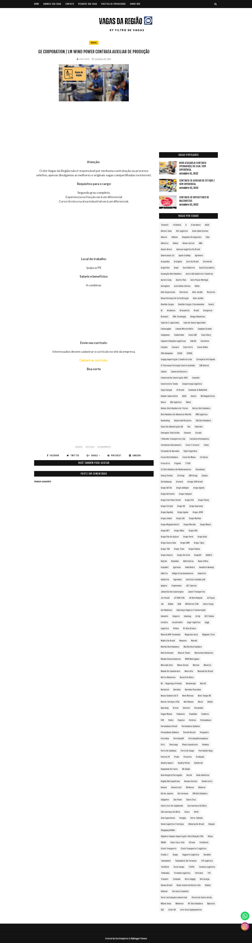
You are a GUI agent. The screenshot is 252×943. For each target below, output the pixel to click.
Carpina (164, 347)
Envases (187, 432)
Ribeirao (201, 787)
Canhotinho (179, 335)
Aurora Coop (166, 280)
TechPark (165, 867)
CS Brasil (180, 390)
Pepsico (181, 720)
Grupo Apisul (198, 488)
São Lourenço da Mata (170, 812)
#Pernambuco (104, 447)
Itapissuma (176, 585)
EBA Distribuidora (203, 420)
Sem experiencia (168, 818)
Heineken (175, 561)
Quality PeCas (184, 763)
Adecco (164, 237)
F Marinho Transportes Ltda (173, 439)
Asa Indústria (189, 267)
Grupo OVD (193, 530)
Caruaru (175, 347)
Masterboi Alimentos (204, 653)
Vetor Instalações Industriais (174, 897)
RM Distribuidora (200, 793)
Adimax (175, 237)
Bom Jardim (198, 298)
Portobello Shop (206, 750)
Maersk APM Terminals (170, 634)
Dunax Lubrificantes (182, 420)
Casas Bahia (202, 347)
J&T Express (191, 585)
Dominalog (165, 420)
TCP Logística (207, 860)
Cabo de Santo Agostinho (195, 322)
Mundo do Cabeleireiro (170, 671)
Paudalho (193, 714)
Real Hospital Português (171, 775)
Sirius (210, 836)
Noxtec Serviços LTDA (170, 702)
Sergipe (182, 818)
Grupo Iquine (182, 512)
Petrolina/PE (178, 738)
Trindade (176, 879)
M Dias (176, 628)
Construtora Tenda (169, 384)
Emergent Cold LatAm (170, 432)
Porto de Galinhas (168, 750)
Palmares (181, 714)
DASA (184, 396)
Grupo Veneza (167, 555)
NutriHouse (189, 702)
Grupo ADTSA (166, 488)
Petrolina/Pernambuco (198, 738)
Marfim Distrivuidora (193, 646)
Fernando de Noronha (170, 451)
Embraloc (199, 426)
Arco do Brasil (192, 261)
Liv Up (197, 616)
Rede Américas (202, 775)
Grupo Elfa (189, 500)
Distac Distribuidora (201, 408)
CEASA (179, 353)
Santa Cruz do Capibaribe (172, 805)
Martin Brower (167, 653)
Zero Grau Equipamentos (191, 909)
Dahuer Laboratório (169, 396)
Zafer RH (172, 909)
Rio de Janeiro (167, 793)
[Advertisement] (94, 135)
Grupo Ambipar (182, 488)
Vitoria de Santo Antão (202, 897)
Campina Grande (205, 329)
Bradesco (171, 310)
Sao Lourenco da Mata (197, 805)
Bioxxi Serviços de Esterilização (175, 298)
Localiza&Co (177, 622)
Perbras (192, 720)
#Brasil (79, 447)
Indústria (165, 579)
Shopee (211, 824)
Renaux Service (190, 781)
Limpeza (176, 616)
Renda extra (207, 781)
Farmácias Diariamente (171, 445)
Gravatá (179, 481)
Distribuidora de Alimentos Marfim (176, 414)
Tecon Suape (178, 867)
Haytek (164, 561)
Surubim (207, 854)
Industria (202, 573)
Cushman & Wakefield (197, 390)
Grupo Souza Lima (168, 543)
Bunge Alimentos (197, 316)
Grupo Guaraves (196, 506)
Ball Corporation (168, 292)
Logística (165, 628)
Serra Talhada (196, 818)
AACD (207, 225)
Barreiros (184, 292)
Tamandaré (166, 860)
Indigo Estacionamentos (182, 573)
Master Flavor (184, 653)
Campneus (165, 335)
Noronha (177, 689)
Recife (189, 775)
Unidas (208, 885)
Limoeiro (164, 616)
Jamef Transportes (196, 591)
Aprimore (199, 255)
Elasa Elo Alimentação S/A (172, 426)
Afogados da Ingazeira (191, 237)
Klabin (170, 604)
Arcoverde (207, 261)
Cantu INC (192, 335)
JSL (162, 604)
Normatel (165, 689)
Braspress (207, 310)
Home (36, 4)
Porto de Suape (187, 750)
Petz (163, 744)
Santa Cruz (191, 799)
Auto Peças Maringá (199, 280)
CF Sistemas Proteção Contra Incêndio (178, 365)
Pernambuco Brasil (169, 726)
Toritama (199, 873)
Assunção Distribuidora (171, 274)
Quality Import (167, 763)
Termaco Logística (207, 867)
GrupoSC (197, 555)
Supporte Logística (190, 854)
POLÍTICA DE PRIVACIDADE (113, 4)
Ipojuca (164, 585)
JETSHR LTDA (179, 598)
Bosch (211, 304)
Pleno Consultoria (190, 744)
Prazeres (188, 757)
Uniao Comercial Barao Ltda (189, 885)
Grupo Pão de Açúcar (170, 536)
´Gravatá (164, 225)
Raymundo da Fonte (169, 769)
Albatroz (165, 243)
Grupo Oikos (179, 530)
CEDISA (189, 353)
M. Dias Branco (189, 628)
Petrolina (165, 738)
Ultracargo (204, 879)
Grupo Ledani (166, 518)
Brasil (94, 42)
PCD (162, 720)
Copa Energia (166, 390)
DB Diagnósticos (208, 396)
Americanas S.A (167, 255)
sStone (192, 842)
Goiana (205, 475)
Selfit (196, 812)
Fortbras (204, 457)
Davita (193, 396)
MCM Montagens (192, 659)
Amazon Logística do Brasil (188, 249)
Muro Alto (189, 671)
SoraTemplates (122, 938)
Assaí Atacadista (206, 267)
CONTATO (69, 4)
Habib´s (209, 555)
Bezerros (211, 292)
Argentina (165, 267)
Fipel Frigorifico (190, 451)
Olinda (210, 702)
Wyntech (211, 903)
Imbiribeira (190, 567)
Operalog (165, 708)
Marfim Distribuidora (170, 646)
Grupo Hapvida (167, 512)
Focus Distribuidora (169, 457)
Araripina (178, 261)
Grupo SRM (185, 543)
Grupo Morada (190, 524)
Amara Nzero (166, 249)
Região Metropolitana (170, 781)
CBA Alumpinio (167, 353)
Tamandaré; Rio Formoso (186, 860)
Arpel (176, 267)
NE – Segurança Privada (171, 683)
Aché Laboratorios (200, 231)
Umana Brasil (166, 885)
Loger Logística (193, 622)
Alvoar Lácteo (188, 243)
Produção (200, 757)
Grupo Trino (179, 549)
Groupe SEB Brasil (195, 481)
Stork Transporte (168, 848)
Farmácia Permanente (199, 439)
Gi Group (180, 475)
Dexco (163, 402)
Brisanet (165, 316)
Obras (200, 702)
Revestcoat (176, 787)
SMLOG (163, 842)
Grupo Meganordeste (170, 524)
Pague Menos (166, 714)
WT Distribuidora (195, 903)
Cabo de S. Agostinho (170, 322)
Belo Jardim (197, 292)
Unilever (164, 891)
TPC (209, 873)
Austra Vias (181, 280)
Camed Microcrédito (184, 329)
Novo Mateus (188, 695)
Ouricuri (186, 708)
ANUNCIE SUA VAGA (52, 4)
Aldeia (175, 243)
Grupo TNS (165, 549)
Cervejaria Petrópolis (205, 359)
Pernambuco (205, 720)
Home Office (203, 561)
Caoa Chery (206, 335)
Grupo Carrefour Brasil (171, 500)
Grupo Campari (185, 494)
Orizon (175, 708)
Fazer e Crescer (193, 445)
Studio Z (164, 854)
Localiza (164, 622)
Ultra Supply (190, 879)
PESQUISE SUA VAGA (87, 4)
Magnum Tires (208, 634)
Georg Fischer (167, 475)
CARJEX (193, 341)
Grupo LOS (180, 518)
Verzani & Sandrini (180, 891)
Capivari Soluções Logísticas (173, 341)
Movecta (207, 665)
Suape (175, 854)
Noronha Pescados (193, 689)
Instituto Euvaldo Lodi (195, 579)
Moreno (196, 665)
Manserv (183, 640)
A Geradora (196, 225)
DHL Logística (176, 402)
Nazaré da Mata (187, 677)
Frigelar (177, 463)
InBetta (164, 573)
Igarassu (177, 567)
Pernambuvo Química (170, 732)
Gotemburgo (166, 481)
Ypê (162, 909)
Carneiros (205, 341)
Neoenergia (191, 683)
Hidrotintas (188, 561)
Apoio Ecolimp (185, 255)
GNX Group (193, 475)
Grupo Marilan (195, 518)
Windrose (180, 903)
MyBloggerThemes (139, 938)
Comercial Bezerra (179, 371)
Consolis (196, 377)
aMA (200, 243)
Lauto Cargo (208, 604)
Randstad (198, 763)
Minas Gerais (182, 665)
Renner (164, 787)
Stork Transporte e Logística (193, 848)
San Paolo (177, 799)
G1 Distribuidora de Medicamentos (176, 469)
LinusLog (187, 616)
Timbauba (165, 873)
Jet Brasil (165, 598)
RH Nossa (190, 787)
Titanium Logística (182, 873)
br (162, 310)
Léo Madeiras (166, 610)
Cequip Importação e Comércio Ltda (176, 359)
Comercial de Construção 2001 (174, 377)
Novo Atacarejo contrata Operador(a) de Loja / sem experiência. (192, 166)
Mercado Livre (167, 665)
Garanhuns (200, 469)
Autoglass (165, 286)
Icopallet (165, 567)
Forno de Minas (189, 457)
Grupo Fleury (203, 500)
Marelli (194, 640)
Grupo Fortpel (167, 506)
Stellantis (204, 842)
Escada (198, 432)
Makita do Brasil (168, 640)
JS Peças (211, 598)
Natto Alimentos (168, 677)
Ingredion (177, 579)
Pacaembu (198, 708)
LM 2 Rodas (209, 616)
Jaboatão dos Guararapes (172, 591)
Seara (187, 812)
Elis (188, 426)
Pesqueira (204, 732)
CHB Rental (204, 365)
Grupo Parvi (188, 536)
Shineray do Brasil (196, 824)
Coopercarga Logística (192, 384)
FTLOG (188, 463)
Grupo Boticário (168, 494)
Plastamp (173, 744)
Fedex (206, 445)
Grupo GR (181, 506)
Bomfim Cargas (167, 304)
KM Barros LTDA (192, 604)
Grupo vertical (183, 555)
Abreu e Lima (166, 231)
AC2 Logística (182, 231)
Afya (207, 237)
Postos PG (165, 757)
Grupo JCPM (198, 512)
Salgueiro (165, 799)
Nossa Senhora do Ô (169, 695)
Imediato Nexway (206, 567)
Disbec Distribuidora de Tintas (174, 408)
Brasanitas (185, 310)
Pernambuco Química (191, 726)
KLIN (179, 604)
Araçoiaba (165, 261)
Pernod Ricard (189, 732)
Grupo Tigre (199, 543)
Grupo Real (202, 536)
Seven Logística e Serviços (172, 824)
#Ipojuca (90, 447)
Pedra (170, 720)
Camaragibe (166, 329)
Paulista (205, 714)
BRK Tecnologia (179, 316)
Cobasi (164, 371)
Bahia (197, 286)
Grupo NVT (165, 530)
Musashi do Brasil (205, 671)
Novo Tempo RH (204, 695)
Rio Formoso (183, 793)
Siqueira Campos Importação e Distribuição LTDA (182, 836)
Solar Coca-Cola (177, 842)
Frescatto (165, 463)
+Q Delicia (177, 225)
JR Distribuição (195, 598)
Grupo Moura (205, 524)
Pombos (205, 744)
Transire (164, 879)
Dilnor (188, 402)
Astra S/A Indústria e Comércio (199, 274)
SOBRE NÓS (135, 4)
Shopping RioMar (168, 830)
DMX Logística (202, 414)
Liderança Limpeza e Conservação (191, 610)
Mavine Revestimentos (171, 659)
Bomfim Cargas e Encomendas (191, 304)
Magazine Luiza (191, 634)
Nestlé (203, 683)
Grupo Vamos (194, 549)
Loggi (207, 622)
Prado (176, 757)
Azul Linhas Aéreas (182, 286)
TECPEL (191, 867)
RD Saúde (186, 769)
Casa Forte (188, 347)
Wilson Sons (166, 903)
